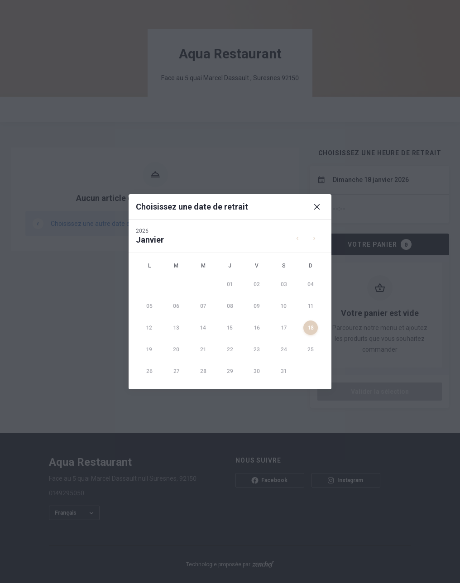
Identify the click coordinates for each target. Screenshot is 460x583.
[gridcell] (229, 284)
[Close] (317, 207)
